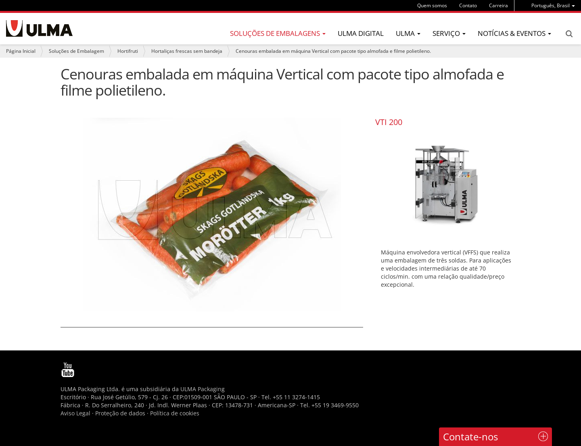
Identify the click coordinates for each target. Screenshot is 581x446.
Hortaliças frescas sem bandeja (186, 51)
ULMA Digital (361, 33)
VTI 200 (388, 122)
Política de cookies (174, 413)
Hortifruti (127, 51)
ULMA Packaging (202, 389)
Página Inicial (21, 51)
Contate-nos (470, 436)
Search (569, 34)
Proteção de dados (121, 413)
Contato (468, 5)
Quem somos (432, 5)
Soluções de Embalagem (76, 51)
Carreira (498, 5)
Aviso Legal (75, 413)
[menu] (553, 5)
